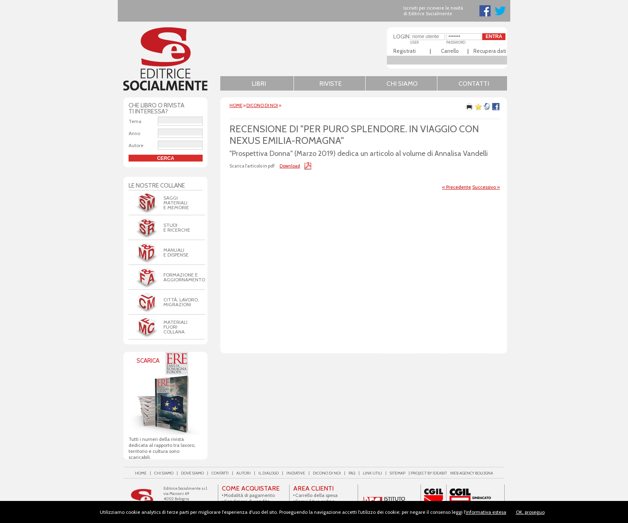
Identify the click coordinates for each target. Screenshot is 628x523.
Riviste (330, 83)
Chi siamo (402, 83)
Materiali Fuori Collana (175, 327)
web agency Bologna (471, 473)
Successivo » (486, 187)
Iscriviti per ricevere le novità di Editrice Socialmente (433, 10)
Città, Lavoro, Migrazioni (181, 302)
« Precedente (456, 187)
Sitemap (397, 473)
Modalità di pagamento (249, 495)
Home (141, 473)
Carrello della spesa (316, 495)
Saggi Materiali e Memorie (176, 202)
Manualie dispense (176, 252)
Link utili (372, 473)
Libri (259, 83)
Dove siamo (192, 473)
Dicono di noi (262, 105)
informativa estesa (486, 512)
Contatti (474, 83)
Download (290, 166)
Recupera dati (489, 51)
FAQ (351, 473)
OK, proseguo (530, 512)
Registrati (404, 51)
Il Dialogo (268, 473)
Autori (243, 473)
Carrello (450, 51)
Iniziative (295, 473)
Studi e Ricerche (176, 227)
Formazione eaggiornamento (184, 277)
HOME (235, 105)
